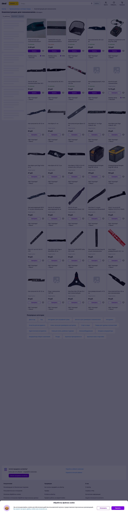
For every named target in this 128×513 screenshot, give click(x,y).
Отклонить (103, 508)
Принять (118, 508)
